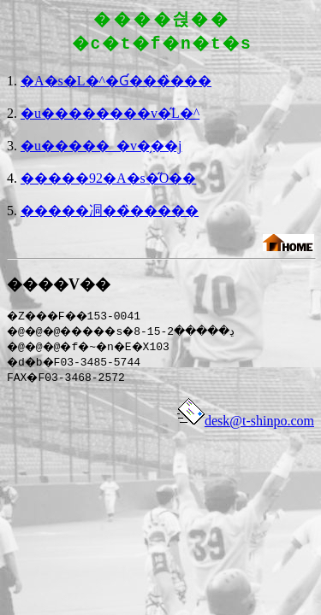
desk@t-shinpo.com (259, 420)
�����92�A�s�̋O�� (108, 178)
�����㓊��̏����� (110, 210)
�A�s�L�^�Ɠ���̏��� (116, 80)
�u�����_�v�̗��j (101, 145)
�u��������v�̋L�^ (110, 113)
